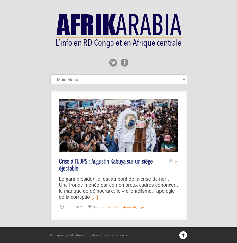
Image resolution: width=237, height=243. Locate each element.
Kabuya (105, 207)
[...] (95, 197)
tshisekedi (129, 207)
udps (141, 207)
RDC (116, 207)
